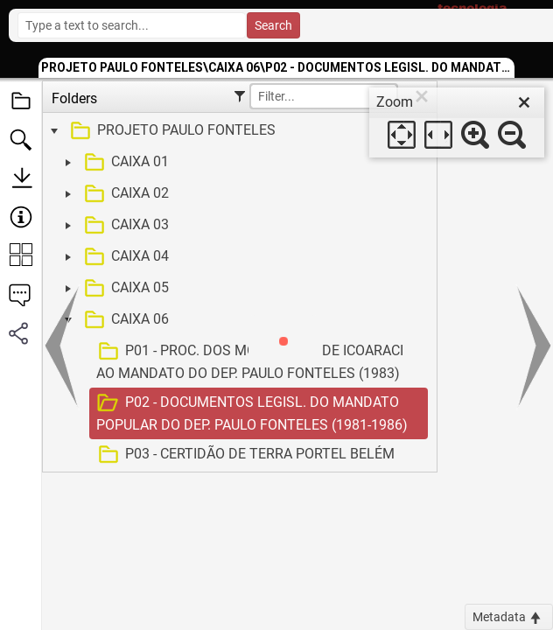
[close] (524, 102)
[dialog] (456, 123)
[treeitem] (237, 131)
